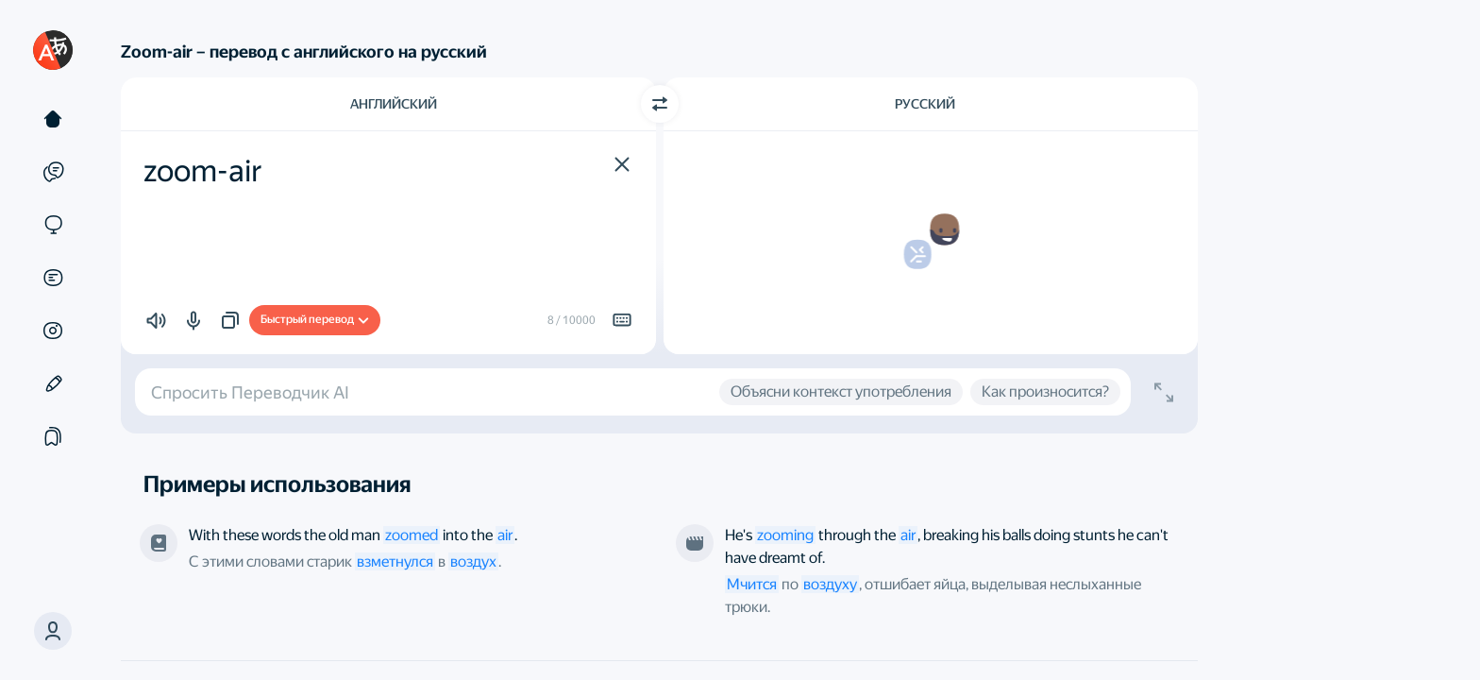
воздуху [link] (830, 584)
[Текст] (53, 119)
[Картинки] (53, 330)
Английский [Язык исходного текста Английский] (393, 103)
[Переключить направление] (660, 104)
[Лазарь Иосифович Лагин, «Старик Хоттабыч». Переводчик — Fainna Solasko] (158, 543)
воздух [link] (473, 561)
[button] (53, 631)
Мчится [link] (752, 584)
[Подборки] (53, 436)
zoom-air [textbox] (202, 171)
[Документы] (53, 278)
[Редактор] (53, 383)
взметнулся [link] (395, 561)
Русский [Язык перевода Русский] (925, 103)
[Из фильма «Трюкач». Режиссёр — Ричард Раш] (695, 543)
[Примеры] (53, 172)
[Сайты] (53, 225)
